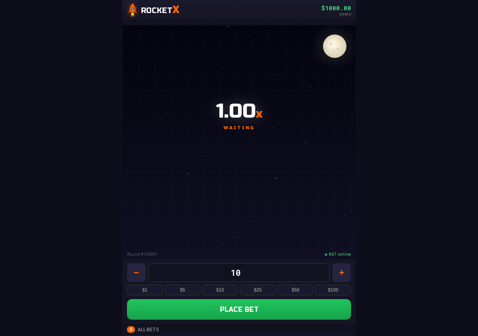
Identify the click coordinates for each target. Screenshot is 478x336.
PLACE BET (239, 310)
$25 (258, 290)
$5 (182, 290)
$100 (333, 290)
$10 (220, 290)
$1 (145, 290)
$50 (296, 290)
